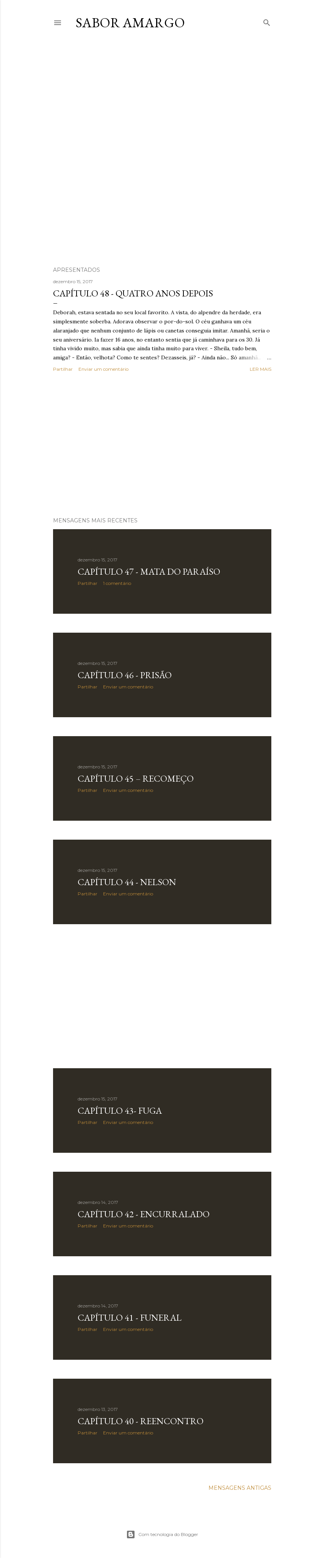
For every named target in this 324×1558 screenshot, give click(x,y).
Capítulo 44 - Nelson (127, 882)
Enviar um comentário (103, 369)
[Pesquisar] (266, 21)
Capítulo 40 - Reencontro (140, 1421)
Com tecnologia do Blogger (162, 1534)
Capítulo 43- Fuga (120, 1110)
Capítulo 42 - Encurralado (144, 1214)
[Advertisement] (162, 445)
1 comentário (117, 583)
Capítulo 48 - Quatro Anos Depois (133, 293)
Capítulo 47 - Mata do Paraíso (149, 571)
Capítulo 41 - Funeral (130, 1317)
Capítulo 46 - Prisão (125, 675)
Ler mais (260, 369)
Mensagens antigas (239, 1487)
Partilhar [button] (63, 369)
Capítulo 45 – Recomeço (136, 778)
